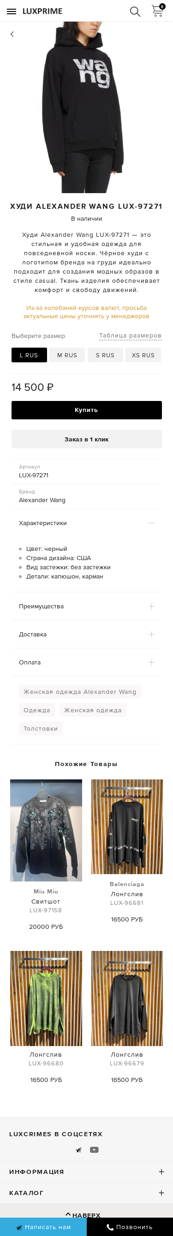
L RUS (29, 355)
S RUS (105, 355)
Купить (86, 409)
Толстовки (41, 728)
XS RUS (143, 355)
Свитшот (46, 901)
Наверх (86, 1215)
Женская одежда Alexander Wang (80, 691)
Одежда (37, 710)
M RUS (67, 355)
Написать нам (43, 1227)
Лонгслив (127, 894)
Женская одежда (93, 710)
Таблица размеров (130, 335)
